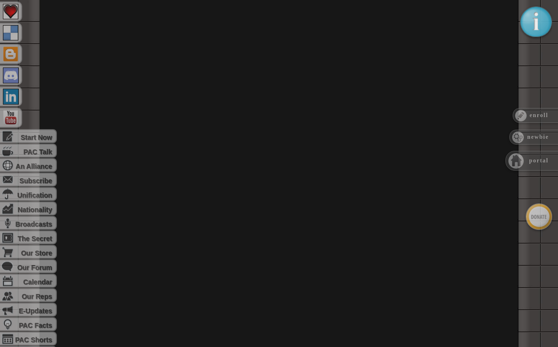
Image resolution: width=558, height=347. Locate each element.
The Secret (34, 238)
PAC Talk (38, 152)
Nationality (34, 210)
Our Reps (37, 296)
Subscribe (35, 181)
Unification (34, 195)
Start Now (36, 137)
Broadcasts (33, 224)
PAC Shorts (33, 340)
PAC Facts (35, 325)
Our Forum (34, 267)
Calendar (37, 282)
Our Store (36, 253)
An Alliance (33, 166)
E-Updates (35, 311)
